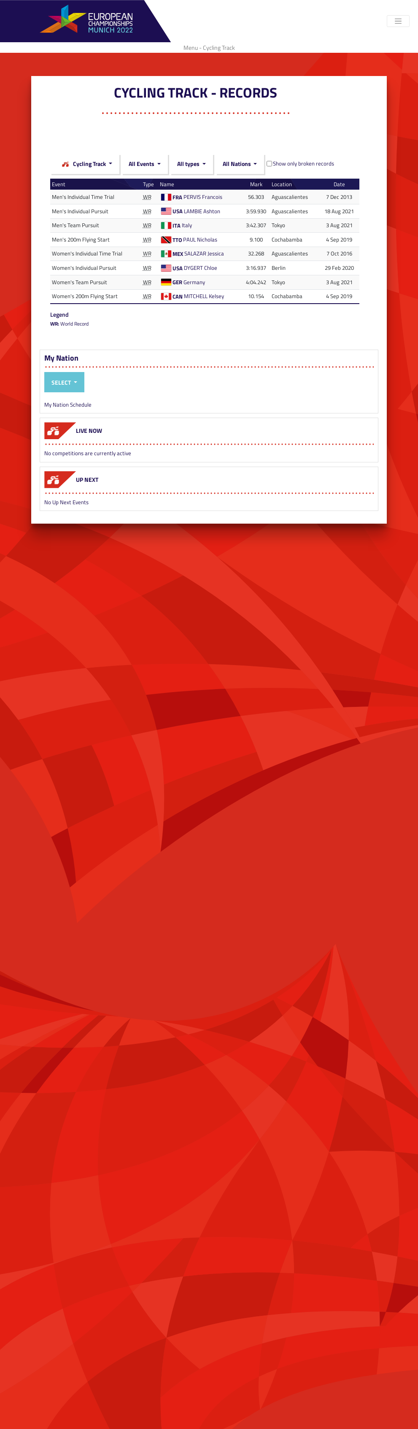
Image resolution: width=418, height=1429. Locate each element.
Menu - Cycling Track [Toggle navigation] (209, 47)
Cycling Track (83, 164)
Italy (187, 225)
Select (61, 382)
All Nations (237, 163)
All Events (142, 163)
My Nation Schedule (68, 404)
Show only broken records (303, 164)
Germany (194, 282)
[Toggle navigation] (398, 21)
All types (189, 163)
